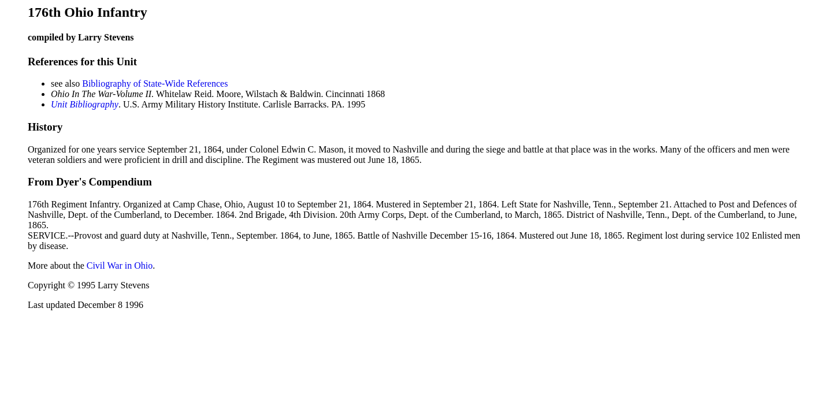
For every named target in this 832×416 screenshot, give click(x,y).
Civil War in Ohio (120, 265)
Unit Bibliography (84, 104)
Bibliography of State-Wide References (155, 83)
